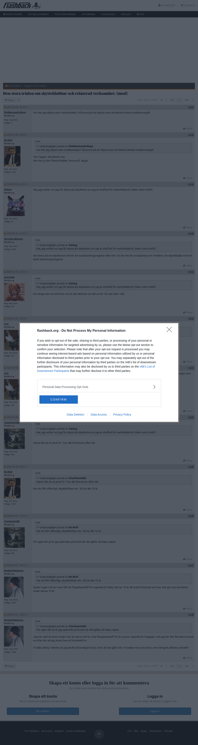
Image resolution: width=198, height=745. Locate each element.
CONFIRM (59, 399)
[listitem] (99, 387)
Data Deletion (75, 414)
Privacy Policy (122, 414)
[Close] (170, 331)
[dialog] (99, 372)
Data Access (99, 414)
